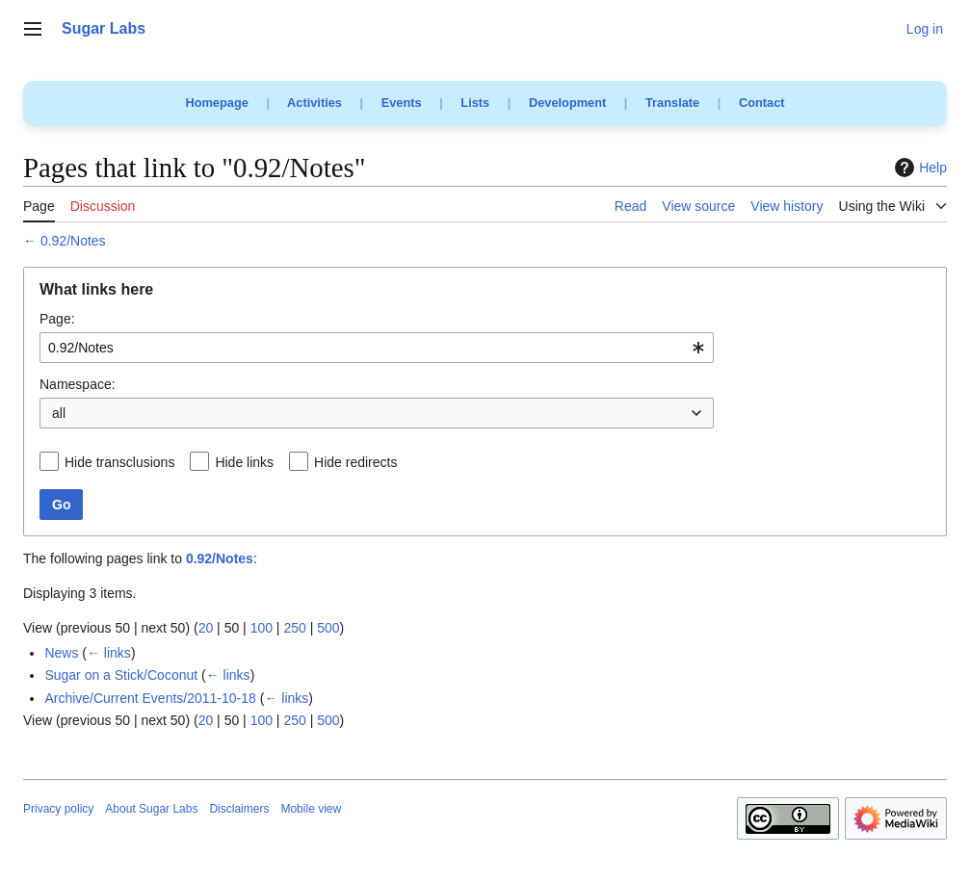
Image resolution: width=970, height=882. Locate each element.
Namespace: (77, 384)
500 (328, 628)
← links (109, 653)
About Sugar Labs (151, 809)
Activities (314, 102)
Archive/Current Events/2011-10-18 (149, 698)
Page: (57, 318)
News (61, 653)
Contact (762, 102)
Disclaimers (239, 809)
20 (206, 628)
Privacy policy (58, 809)
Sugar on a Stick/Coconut (120, 675)
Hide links (244, 462)
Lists (474, 102)
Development (567, 102)
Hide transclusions (119, 462)
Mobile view (310, 809)
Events (401, 102)
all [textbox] (59, 413)
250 (294, 628)
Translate (672, 102)
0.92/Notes (73, 240)
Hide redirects (355, 462)
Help (918, 167)
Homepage (216, 102)
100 (261, 628)
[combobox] (376, 347)
